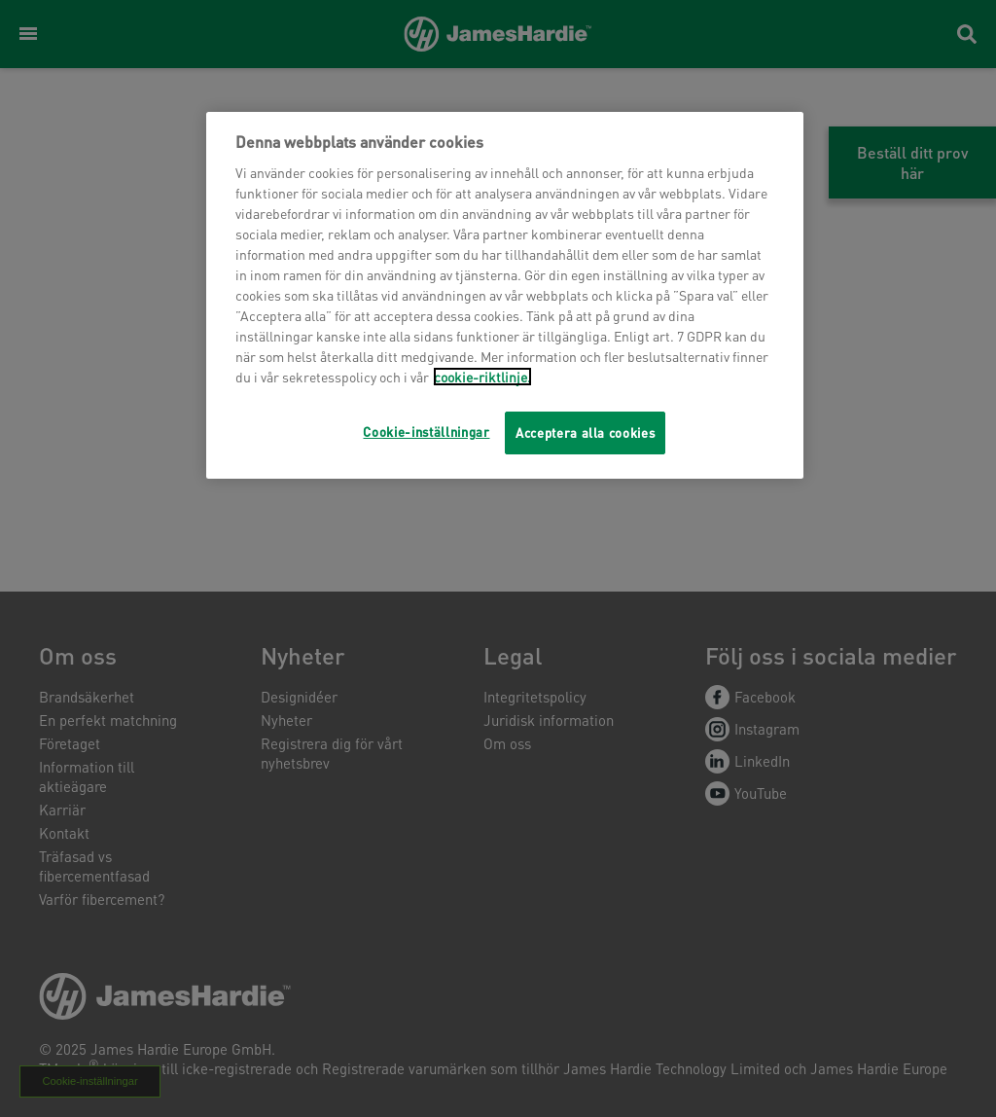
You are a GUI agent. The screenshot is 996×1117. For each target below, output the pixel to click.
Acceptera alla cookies (585, 432)
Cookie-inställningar (426, 431)
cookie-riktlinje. (482, 376)
